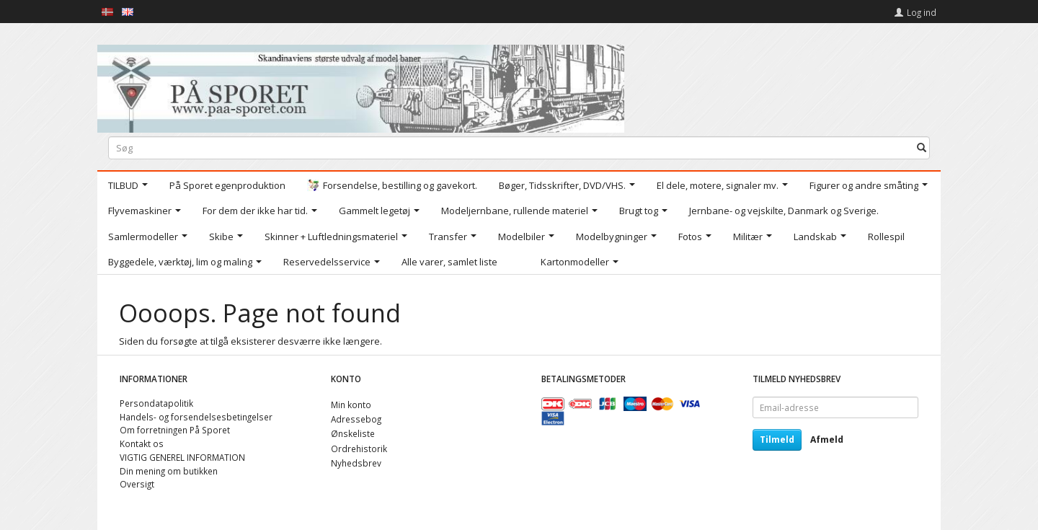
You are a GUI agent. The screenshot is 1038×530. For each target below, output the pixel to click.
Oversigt (137, 484)
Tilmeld (777, 439)
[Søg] (921, 147)
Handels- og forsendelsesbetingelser (196, 417)
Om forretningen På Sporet (175, 430)
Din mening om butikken (169, 471)
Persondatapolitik (156, 403)
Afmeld (826, 439)
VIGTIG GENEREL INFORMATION (182, 457)
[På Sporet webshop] (360, 85)
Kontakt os (142, 443)
